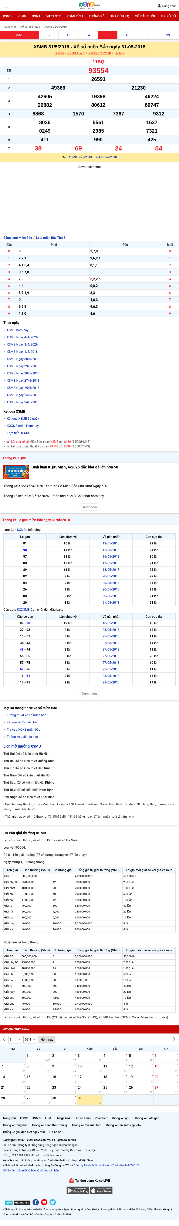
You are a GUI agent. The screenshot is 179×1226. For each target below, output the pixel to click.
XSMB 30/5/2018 (80, 157)
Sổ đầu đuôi (145, 16)
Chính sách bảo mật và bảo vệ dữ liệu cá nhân (31, 1170)
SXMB (21, 530)
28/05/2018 (110, 676)
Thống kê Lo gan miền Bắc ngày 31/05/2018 (36, 520)
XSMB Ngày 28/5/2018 (23, 373)
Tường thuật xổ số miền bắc (26, 715)
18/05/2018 (110, 570)
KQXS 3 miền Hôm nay (23, 426)
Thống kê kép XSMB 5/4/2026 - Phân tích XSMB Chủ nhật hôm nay (53, 496)
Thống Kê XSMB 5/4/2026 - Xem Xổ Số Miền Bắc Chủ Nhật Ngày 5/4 (55, 486)
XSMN (21, 16)
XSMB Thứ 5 (75, 53)
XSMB (7, 16)
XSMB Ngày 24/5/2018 (23, 402)
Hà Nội (119, 53)
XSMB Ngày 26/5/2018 (23, 388)
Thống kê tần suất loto (86, 1125)
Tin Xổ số (168, 16)
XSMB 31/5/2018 (99, 53)
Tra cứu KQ (120, 16)
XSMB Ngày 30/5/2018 (23, 359)
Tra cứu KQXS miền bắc (23, 729)
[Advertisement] (89, 199)
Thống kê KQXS (14, 458)
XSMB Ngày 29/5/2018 (23, 366)
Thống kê (97, 16)
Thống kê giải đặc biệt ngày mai (24, 1132)
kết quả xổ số (20, 441)
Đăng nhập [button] (167, 6)
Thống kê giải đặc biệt (22, 737)
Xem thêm (89, 507)
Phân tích (75, 16)
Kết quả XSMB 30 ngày (23, 418)
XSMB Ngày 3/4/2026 (22, 344)
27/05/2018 (110, 636)
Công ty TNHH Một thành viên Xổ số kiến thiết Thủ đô (106, 1165)
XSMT (36, 16)
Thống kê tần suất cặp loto (123, 1125)
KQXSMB (23, 610)
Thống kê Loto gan (147, 1118)
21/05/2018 (110, 603)
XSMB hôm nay (17, 330)
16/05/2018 (110, 556)
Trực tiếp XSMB (18, 433)
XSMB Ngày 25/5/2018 (23, 395)
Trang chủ (9, 1118)
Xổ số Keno (83, 1118)
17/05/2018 (110, 563)
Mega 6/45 (64, 1118)
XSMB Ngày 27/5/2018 (23, 380)
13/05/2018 (110, 543)
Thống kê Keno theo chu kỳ (49, 1125)
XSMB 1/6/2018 (106, 157)
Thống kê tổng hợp (15, 1125)
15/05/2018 (110, 550)
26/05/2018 (110, 630)
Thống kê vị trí (120, 1118)
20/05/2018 (110, 576)
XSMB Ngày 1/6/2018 (22, 352)
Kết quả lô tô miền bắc (22, 722)
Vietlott (53, 16)
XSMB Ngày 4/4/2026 (22, 337)
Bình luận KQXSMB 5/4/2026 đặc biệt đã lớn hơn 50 (74, 467)
